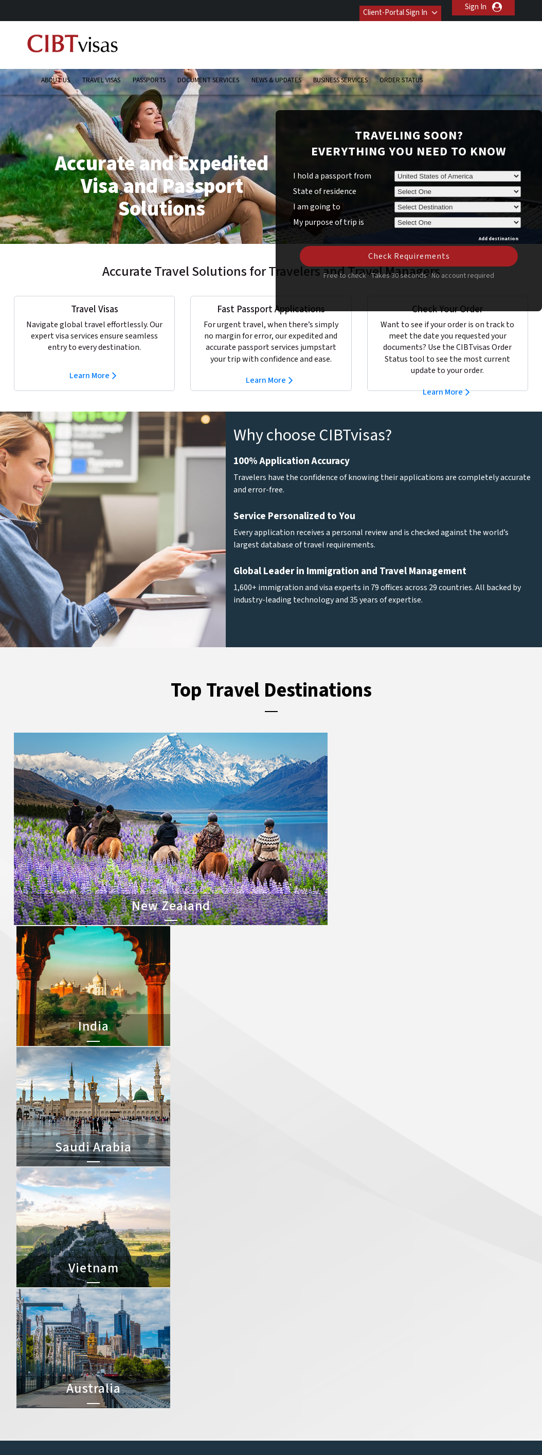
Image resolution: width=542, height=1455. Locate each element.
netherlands (178, 1362)
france (169, 1328)
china (218, 1305)
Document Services (208, 74)
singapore (174, 1374)
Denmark (172, 1316)
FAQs (191, 1432)
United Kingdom (184, 1397)
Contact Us (407, 1281)
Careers (415, 1432)
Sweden (171, 1385)
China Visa (290, 1281)
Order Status (401, 74)
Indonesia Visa (296, 1339)
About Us (55, 74)
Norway (221, 1362)
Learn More (89, 360)
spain (218, 1374)
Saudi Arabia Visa (300, 1351)
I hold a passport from (332, 160)
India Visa (288, 1293)
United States (232, 1397)
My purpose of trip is (328, 205)
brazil (218, 1293)
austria (220, 1281)
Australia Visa (295, 1328)
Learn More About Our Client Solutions (103, 1432)
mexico (220, 1351)
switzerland (228, 1385)
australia (172, 1281)
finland (220, 1316)
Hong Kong (176, 1339)
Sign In (475, 7)
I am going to (316, 191)
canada (170, 1305)
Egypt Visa (290, 1362)
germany (223, 1328)
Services (372, 1432)
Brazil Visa (290, 1316)
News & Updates (276, 74)
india (165, 1351)
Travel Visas (101, 74)
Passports (149, 74)
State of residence (324, 176)
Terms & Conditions (309, 1432)
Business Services (340, 74)
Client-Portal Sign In (386, 7)
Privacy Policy (239, 1432)
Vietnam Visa (294, 1305)
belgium (171, 1293)
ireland (220, 1339)
